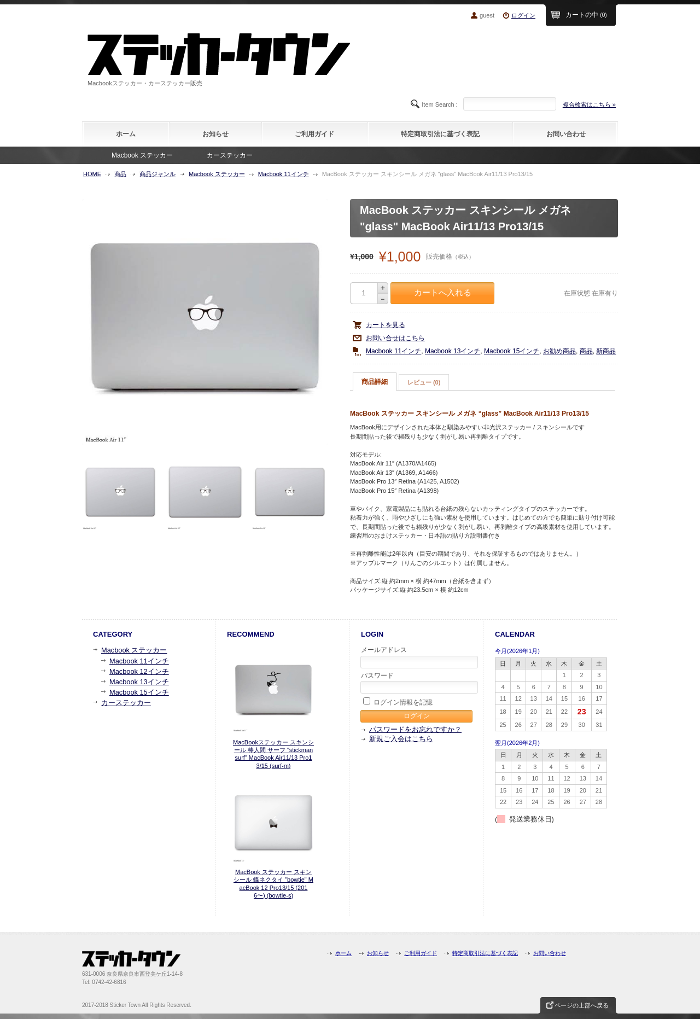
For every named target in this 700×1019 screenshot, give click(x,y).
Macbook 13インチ (452, 351)
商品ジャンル (157, 174)
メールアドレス (417, 657)
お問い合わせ (566, 134)
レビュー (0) (424, 382)
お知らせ (215, 134)
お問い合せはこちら (395, 338)
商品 (120, 174)
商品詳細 (374, 382)
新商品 (606, 351)
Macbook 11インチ (283, 174)
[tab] (374, 381)
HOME (92, 174)
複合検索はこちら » (589, 104)
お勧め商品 (559, 351)
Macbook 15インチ (511, 351)
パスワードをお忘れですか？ (415, 729)
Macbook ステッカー (142, 155)
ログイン (523, 15)
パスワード (417, 683)
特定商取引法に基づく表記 (440, 134)
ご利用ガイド (314, 134)
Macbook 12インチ (139, 671)
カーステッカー (230, 155)
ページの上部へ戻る (582, 1005)
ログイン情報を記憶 (398, 701)
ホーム (126, 134)
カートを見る (385, 325)
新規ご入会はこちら (401, 739)
